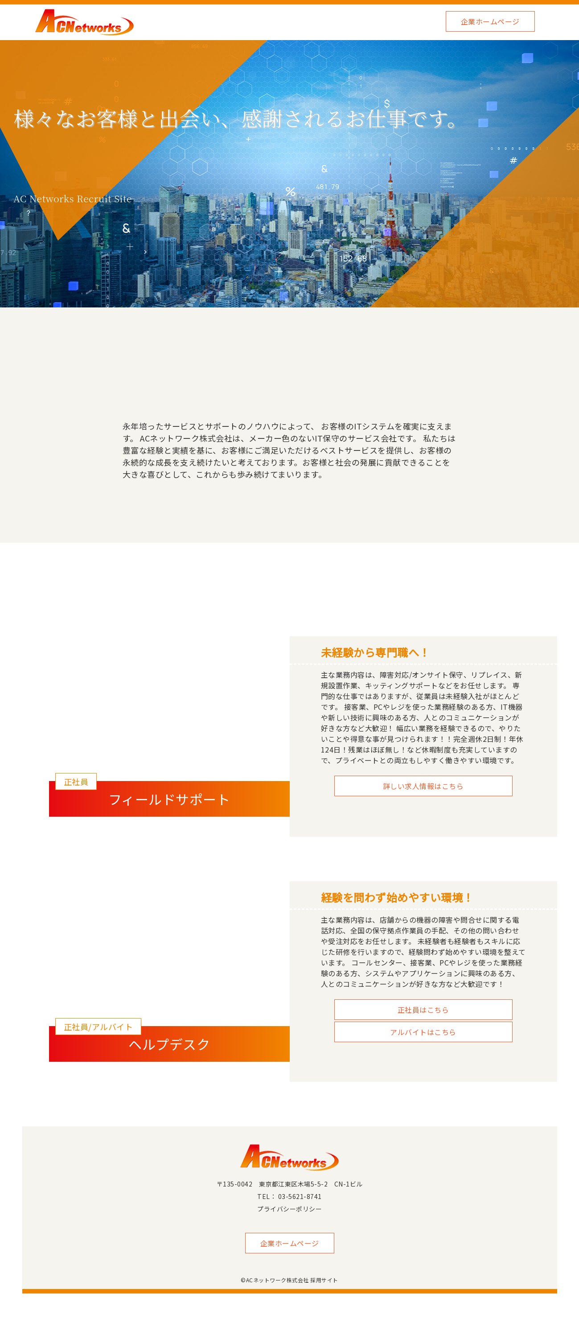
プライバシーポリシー (289, 1208)
